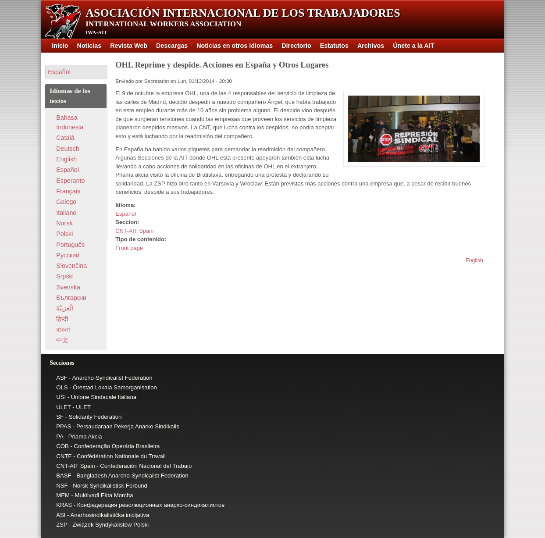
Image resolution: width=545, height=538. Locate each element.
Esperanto (70, 180)
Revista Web (128, 45)
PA (59, 436)
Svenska (68, 287)
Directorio (296, 45)
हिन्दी (62, 319)
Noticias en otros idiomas (234, 45)
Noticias (89, 45)
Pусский (67, 255)
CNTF (63, 456)
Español (125, 213)
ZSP (61, 524)
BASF (63, 475)
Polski (64, 233)
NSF (62, 485)
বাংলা (63, 329)
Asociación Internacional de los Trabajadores (242, 13)
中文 (62, 340)
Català (65, 137)
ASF (62, 377)
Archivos (370, 45)
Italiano (66, 212)
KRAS (64, 505)
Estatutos (334, 45)
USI (61, 397)
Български (71, 297)
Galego (66, 201)
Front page (129, 248)
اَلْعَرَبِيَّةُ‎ (64, 308)
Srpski (65, 276)
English (474, 260)
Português (70, 244)
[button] (76, 72)
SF (60, 416)
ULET (63, 407)
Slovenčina (71, 265)
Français (68, 191)
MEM (63, 495)
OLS (62, 387)
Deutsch (67, 148)
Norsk (64, 223)
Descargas (172, 45)
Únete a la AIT (413, 45)
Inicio (60, 45)
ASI (60, 515)
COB (62, 446)
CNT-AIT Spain (134, 231)
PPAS (63, 426)
